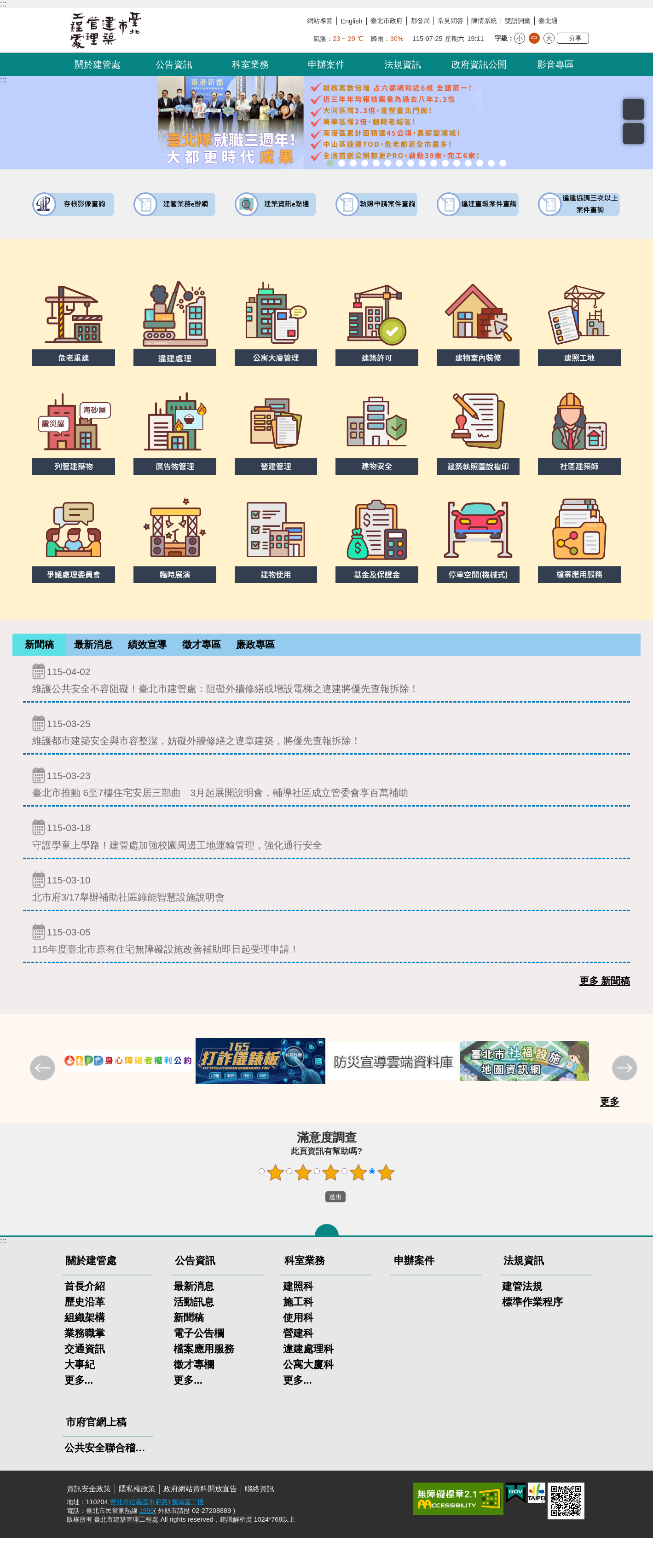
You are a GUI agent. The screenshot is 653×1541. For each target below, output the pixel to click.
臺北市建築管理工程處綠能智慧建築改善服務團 (364, 163)
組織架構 (84, 1321)
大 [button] (549, 38)
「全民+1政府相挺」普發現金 (353, 163)
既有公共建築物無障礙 (387, 163)
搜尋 (633, 109)
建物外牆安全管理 (399, 163)
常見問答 (450, 20)
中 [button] (534, 38)
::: (3, 4)
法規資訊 (402, 64)
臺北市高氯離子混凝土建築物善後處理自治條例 (479, 163)
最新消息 (93, 646)
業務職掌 (84, 1336)
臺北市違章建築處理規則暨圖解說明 (376, 163)
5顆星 (385, 1175)
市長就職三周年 (330, 163)
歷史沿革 (84, 1305)
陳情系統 (484, 20)
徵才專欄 (193, 1368)
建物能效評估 (468, 163)
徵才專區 (201, 646)
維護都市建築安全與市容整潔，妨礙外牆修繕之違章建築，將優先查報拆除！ (326, 733)
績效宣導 (147, 646)
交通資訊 (84, 1352)
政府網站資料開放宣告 (200, 1492)
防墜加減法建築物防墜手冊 (456, 163)
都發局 (420, 20)
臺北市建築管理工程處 (106, 30)
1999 (146, 1514)
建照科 (298, 1289)
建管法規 (522, 1289)
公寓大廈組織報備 (433, 163)
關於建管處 (98, 64)
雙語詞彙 (518, 20)
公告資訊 (174, 64)
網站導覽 (320, 20)
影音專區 (555, 64)
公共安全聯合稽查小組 (107, 1451)
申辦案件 (326, 64)
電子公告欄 (198, 1336)
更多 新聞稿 (604, 984)
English (351, 21)
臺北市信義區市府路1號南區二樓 (157, 1505)
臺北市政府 (386, 20)
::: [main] (3, 80)
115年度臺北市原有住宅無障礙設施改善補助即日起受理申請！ (326, 942)
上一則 (44, 1072)
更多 (609, 1104)
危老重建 (422, 163)
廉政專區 (255, 646)
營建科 (298, 1336)
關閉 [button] (327, 1233)
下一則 (626, 1072)
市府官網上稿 (96, 1425)
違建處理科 (308, 1352)
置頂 (633, 133)
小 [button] (519, 38)
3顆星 (330, 1175)
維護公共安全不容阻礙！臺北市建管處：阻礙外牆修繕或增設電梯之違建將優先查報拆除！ (326, 681)
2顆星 (303, 1175)
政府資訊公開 (479, 64)
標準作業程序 (532, 1305)
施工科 (298, 1305)
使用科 (298, 1321)
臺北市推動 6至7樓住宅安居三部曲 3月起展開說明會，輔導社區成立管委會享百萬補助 (326, 785)
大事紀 (79, 1368)
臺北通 (548, 20)
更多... (78, 1383)
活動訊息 (193, 1305)
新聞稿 (40, 646)
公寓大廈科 (308, 1368)
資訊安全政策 (89, 1492)
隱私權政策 (137, 1492)
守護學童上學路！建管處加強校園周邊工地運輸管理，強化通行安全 (326, 837)
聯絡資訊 (259, 1492)
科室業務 (250, 64)
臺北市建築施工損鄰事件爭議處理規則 (502, 163)
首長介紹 (84, 1289)
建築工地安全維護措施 (491, 163)
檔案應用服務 (203, 1352)
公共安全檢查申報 (445, 163)
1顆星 (275, 1175)
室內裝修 (410, 163)
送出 (316, 1200)
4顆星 (358, 1175)
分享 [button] (575, 38)
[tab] (39, 646)
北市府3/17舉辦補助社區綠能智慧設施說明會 (326, 890)
